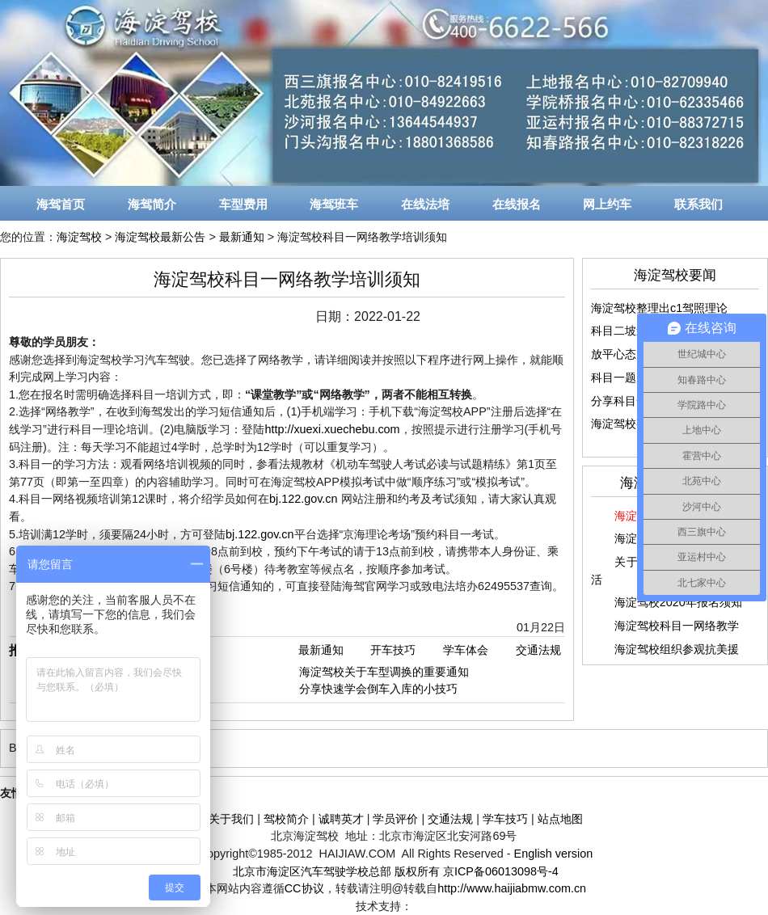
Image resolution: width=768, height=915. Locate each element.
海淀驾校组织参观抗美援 (676, 649)
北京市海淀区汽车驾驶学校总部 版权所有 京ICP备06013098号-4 (396, 871)
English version (553, 853)
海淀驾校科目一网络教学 (676, 625)
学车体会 (465, 649)
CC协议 (304, 888)
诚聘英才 (341, 818)
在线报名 (516, 204)
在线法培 (425, 204)
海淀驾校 (79, 236)
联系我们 (698, 204)
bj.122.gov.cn (303, 498)
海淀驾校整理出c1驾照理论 (659, 307)
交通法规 (538, 649)
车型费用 (243, 204)
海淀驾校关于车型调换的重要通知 (384, 671)
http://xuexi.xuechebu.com (331, 429)
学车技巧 (505, 818)
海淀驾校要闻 (675, 275)
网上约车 (607, 204)
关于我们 (231, 818)
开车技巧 (393, 649)
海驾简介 (152, 204)
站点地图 (560, 818)
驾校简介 (286, 818)
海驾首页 (60, 204)
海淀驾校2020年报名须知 (678, 602)
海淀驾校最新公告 (160, 236)
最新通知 (241, 236)
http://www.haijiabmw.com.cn (511, 888)
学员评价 (395, 818)
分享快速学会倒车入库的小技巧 (378, 688)
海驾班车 (334, 204)
